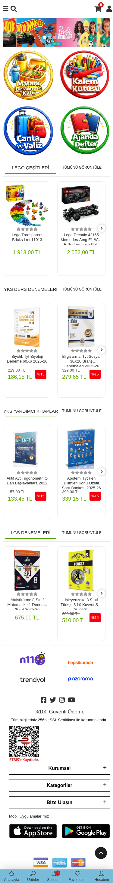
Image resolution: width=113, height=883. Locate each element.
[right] (102, 228)
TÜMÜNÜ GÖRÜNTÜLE (82, 167)
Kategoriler (59, 785)
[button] (9, 32)
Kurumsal (60, 768)
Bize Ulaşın (59, 802)
